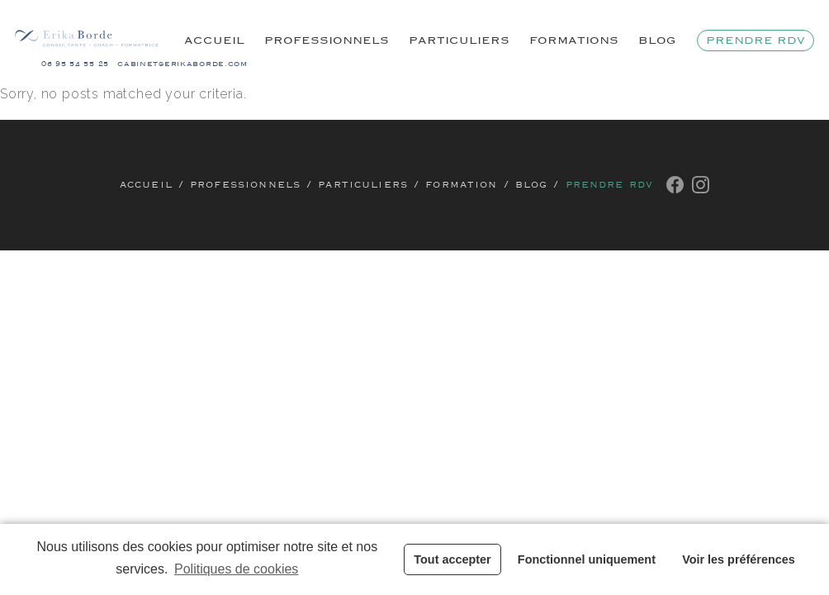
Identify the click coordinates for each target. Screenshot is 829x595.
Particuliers (459, 40)
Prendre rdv (755, 40)
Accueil (214, 40)
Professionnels (326, 40)
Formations (573, 40)
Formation (461, 184)
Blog (657, 40)
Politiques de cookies (236, 569)
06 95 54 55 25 (75, 64)
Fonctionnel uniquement (587, 559)
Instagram (700, 184)
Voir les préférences (738, 559)
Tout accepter (452, 559)
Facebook (675, 184)
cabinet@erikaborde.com (182, 64)
